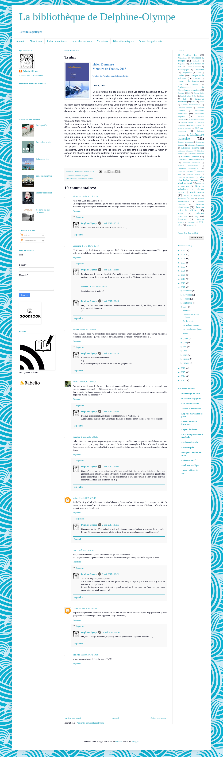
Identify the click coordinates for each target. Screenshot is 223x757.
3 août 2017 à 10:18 (85, 550)
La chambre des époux (192, 329)
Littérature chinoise (194, 125)
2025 (183, 254)
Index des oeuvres (82, 41)
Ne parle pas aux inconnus (43, 211)
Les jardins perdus (43, 142)
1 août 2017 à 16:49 (110, 270)
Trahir (185, 333)
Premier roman (196, 192)
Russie (180, 213)
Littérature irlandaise (185, 151)
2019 (183, 279)
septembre (188, 303)
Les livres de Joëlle (189, 442)
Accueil (20, 41)
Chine (199, 72)
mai (185, 346)
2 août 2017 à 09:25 (88, 382)
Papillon (76, 437)
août (185, 307)
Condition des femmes (188, 81)
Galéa (75, 608)
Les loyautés (41, 125)
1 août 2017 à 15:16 (110, 223)
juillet (186, 338)
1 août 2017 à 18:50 (98, 286)
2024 (183, 258)
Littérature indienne (190, 148)
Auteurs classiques (193, 67)
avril (185, 351)
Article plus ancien (158, 718)
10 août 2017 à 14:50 (88, 608)
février (186, 359)
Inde (184, 99)
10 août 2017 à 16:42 (111, 632)
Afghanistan (182, 58)
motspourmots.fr (188, 460)
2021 (183, 271)
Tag (196, 216)
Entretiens (102, 41)
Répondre (77, 211)
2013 (183, 380)
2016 (183, 368)
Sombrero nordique (190, 465)
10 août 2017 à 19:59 (89, 655)
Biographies (187, 72)
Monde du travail (185, 183)
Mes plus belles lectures (191, 179)
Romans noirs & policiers (191, 209)
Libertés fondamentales (190, 105)
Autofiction (199, 69)
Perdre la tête (188, 321)
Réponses (80, 217)
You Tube (190, 225)
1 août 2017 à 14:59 (90, 196)
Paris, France (88, 178)
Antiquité (196, 61)
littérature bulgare (186, 122)
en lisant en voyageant (191, 398)
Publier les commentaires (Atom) (91, 723)
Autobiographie (184, 70)
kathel (75, 498)
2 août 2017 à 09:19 (110, 353)
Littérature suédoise (193, 174)
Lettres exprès (187, 447)
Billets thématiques (123, 41)
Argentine (181, 64)
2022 (183, 267)
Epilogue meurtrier (44, 176)
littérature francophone (185, 142)
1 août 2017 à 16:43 (90, 246)
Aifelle (76, 329)
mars (185, 355)
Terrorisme (182, 219)
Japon (201, 102)
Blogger (135, 741)
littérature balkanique (196, 119)
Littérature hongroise (196, 145)
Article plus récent (73, 718)
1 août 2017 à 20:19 (110, 301)
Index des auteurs (57, 41)
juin (185, 342)
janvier (186, 363)
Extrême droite (199, 93)
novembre (187, 295)
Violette (76, 655)
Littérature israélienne (196, 154)
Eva (74, 550)
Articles (25, 235)
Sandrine (77, 246)
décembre (187, 290)
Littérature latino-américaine (191, 159)
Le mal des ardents (191, 325)
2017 (183, 287)
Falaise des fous (42, 159)
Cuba (180, 84)
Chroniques (35, 41)
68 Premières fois (187, 55)
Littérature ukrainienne (186, 177)
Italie (193, 102)
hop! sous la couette (190, 403)
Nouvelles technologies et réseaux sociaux (191, 189)
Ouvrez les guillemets (150, 41)
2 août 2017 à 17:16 (110, 525)
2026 (183, 250)
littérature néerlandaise (191, 163)
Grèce (201, 96)
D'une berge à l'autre (190, 393)
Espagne (181, 93)
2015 (183, 372)
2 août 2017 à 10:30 (110, 466)
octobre (186, 299)
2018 (183, 283)
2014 (183, 376)
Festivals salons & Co (188, 96)
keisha (76, 382)
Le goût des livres (189, 429)
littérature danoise (184, 128)
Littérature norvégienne (188, 168)
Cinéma (181, 75)
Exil (188, 93)
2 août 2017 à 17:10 (87, 498)
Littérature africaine (185, 108)
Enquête (195, 84)
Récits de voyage (192, 195)
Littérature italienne (190, 156)
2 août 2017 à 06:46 (88, 329)
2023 (183, 263)
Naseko (118, 741)
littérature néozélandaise (188, 165)
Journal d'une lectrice (191, 408)
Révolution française (186, 198)
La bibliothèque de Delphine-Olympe (97, 16)
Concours (197, 78)
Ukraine (191, 222)
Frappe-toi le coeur (44, 193)
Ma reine (186, 310)
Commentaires (28, 240)
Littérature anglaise (80, 175)
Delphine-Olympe (89, 223)
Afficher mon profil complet (31, 75)
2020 (183, 275)
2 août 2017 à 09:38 (110, 411)
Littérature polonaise (185, 171)
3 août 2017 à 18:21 (110, 574)
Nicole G (76, 196)
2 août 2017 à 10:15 (89, 437)
